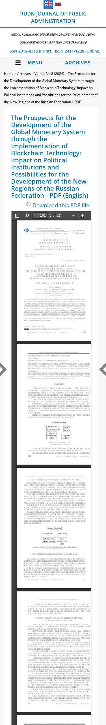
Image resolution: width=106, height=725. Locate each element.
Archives (78, 62)
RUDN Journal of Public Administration (53, 27)
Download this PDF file (61, 205)
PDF (78, 101)
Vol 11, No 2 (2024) (49, 73)
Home (9, 73)
